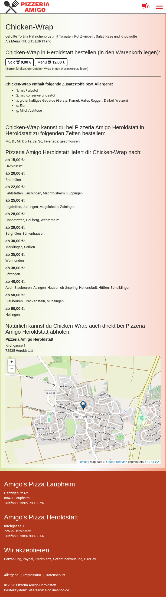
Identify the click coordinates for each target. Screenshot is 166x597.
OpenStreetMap (116, 461)
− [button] (11, 369)
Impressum (32, 575)
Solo (19, 62)
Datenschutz (55, 575)
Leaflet (83, 461)
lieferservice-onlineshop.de (48, 590)
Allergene (11, 575)
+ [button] (11, 362)
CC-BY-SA (152, 461)
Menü (51, 62)
